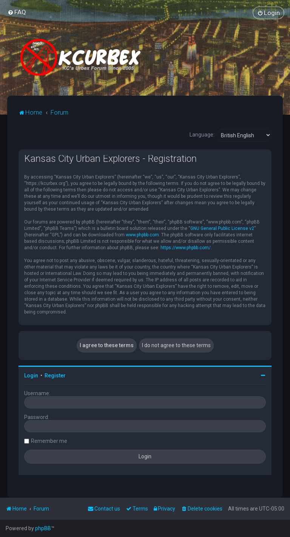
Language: (202, 135)
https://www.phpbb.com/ (185, 247)
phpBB (43, 528)
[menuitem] (17, 12)
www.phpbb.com (142, 234)
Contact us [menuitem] (104, 509)
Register (55, 375)
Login (31, 375)
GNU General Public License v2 (222, 228)
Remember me (49, 441)
